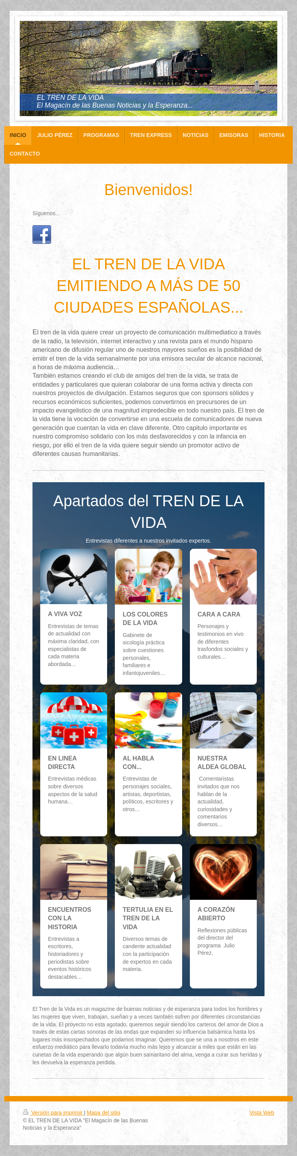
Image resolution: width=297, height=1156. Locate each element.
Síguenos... (46, 213)
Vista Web (262, 1113)
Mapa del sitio (103, 1113)
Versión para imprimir (53, 1113)
